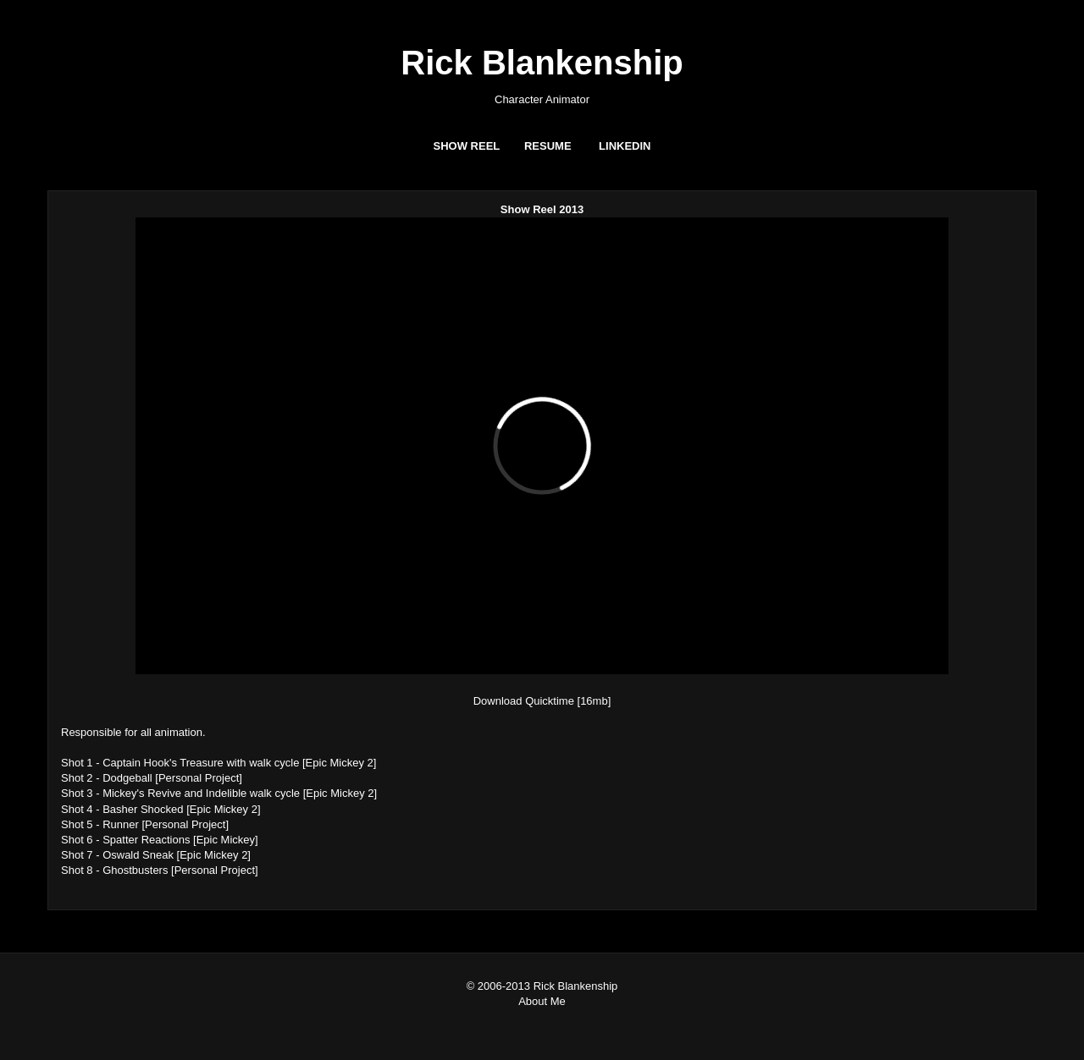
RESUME (548, 146)
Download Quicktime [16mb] (542, 701)
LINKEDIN (624, 146)
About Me (542, 1001)
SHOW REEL (467, 146)
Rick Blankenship (542, 62)
